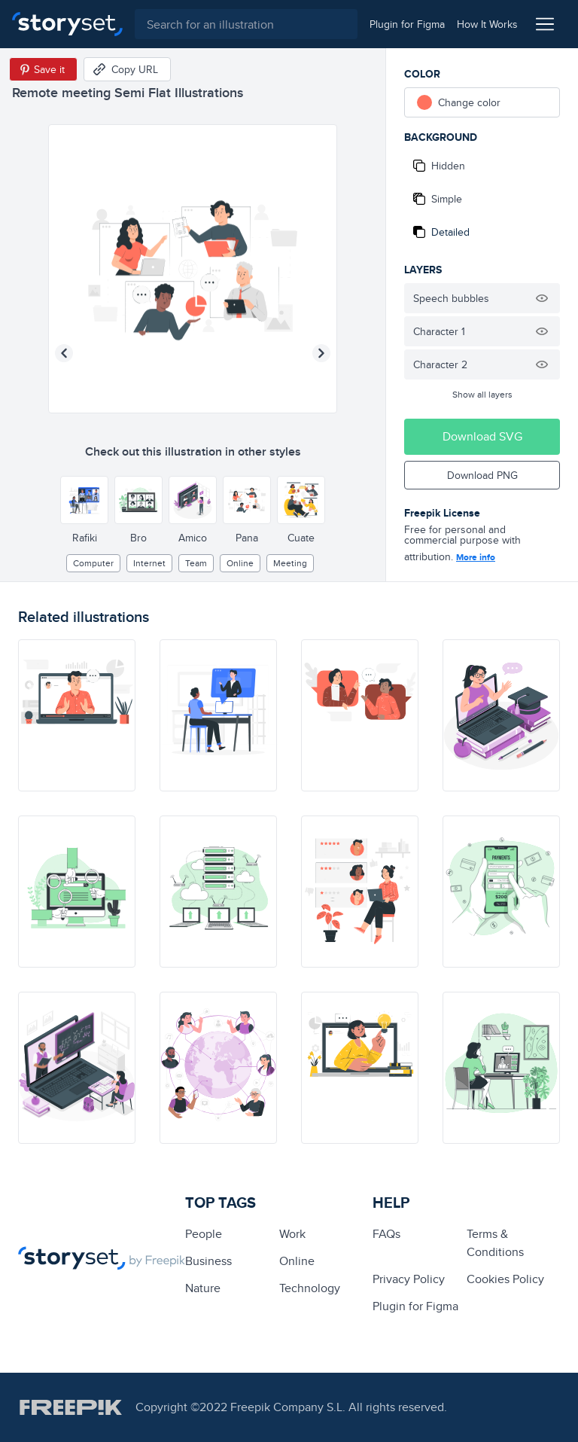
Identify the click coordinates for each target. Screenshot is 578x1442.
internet (149, 562)
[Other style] (84, 500)
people (203, 1233)
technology (309, 1288)
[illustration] (76, 715)
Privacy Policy (409, 1279)
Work (292, 1233)
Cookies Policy (505, 1279)
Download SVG (482, 436)
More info (475, 557)
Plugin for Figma (415, 1306)
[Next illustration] (321, 353)
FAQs (386, 1233)
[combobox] (246, 24)
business (208, 1261)
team (196, 562)
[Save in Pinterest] (43, 69)
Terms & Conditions (495, 1243)
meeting (290, 562)
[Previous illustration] (64, 353)
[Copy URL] (127, 69)
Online (240, 562)
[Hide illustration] (542, 298)
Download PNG (482, 475)
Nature (203, 1288)
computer (93, 562)
